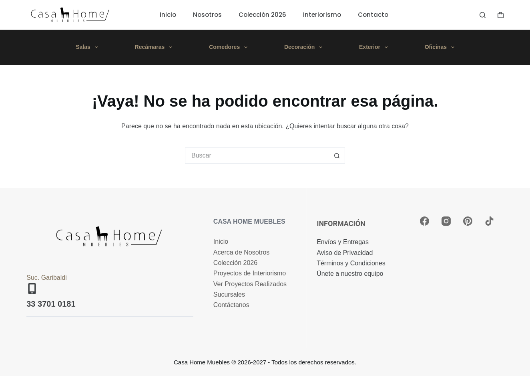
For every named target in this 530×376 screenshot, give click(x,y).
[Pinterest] (467, 221)
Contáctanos (231, 304)
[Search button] (337, 156)
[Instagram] (446, 221)
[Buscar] (483, 15)
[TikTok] (489, 221)
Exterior (375, 47)
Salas (88, 47)
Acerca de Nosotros (241, 252)
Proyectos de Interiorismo (249, 273)
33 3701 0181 (50, 303)
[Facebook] (424, 221)
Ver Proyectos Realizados (250, 284)
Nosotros (207, 14)
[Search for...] (257, 156)
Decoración (304, 47)
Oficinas (441, 47)
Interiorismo (322, 14)
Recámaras (155, 47)
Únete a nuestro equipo (350, 273)
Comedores (230, 47)
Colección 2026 (262, 14)
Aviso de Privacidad (345, 252)
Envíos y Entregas (343, 242)
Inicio (168, 14)
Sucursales (229, 294)
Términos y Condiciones (351, 263)
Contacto (373, 14)
